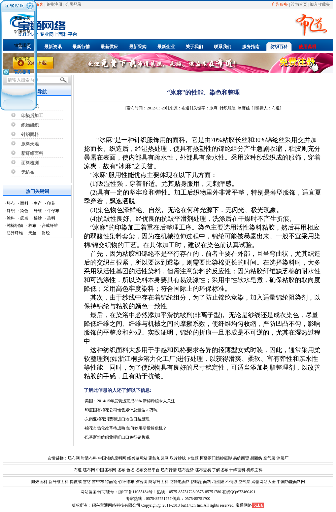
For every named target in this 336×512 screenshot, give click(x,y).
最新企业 (166, 46)
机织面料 (254, 470)
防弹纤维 (15, 233)
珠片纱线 (178, 458)
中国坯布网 (106, 470)
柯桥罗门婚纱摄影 (216, 458)
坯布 (11, 203)
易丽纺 (256, 458)
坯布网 (74, 458)
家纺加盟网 (158, 458)
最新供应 (109, 46)
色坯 (130, 470)
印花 (51, 203)
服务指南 (251, 46)
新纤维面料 (32, 153)
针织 (11, 210)
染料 (51, 218)
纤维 (38, 210)
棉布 (32, 225)
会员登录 (73, 4)
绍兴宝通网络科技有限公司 (116, 505)
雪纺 (86, 481)
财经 (46, 233)
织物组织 (30, 125)
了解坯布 (220, 470)
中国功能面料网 (290, 481)
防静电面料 (179, 481)
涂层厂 (282, 458)
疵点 (24, 218)
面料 (24, 203)
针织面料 (30, 134)
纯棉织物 (15, 225)
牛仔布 (53, 210)
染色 (24, 210)
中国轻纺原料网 (112, 458)
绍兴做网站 (137, 458)
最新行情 (81, 46)
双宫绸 (140, 481)
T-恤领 (192, 458)
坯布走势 (186, 470)
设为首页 (299, 4)
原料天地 (30, 143)
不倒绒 (230, 481)
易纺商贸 (241, 458)
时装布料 (89, 458)
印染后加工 (32, 115)
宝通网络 (244, 505)
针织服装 (228, 108)
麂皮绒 (75, 481)
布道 (78, 470)
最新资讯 (53, 46)
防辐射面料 (200, 481)
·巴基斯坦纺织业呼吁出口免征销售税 (116, 437)
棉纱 (38, 218)
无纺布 (27, 172)
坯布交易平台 (147, 470)
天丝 (32, 233)
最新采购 (137, 46)
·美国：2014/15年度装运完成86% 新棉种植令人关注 (129, 401)
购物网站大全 (263, 481)
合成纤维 (50, 225)
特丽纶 (110, 481)
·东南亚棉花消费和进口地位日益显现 (116, 419)
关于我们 (194, 46)
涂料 (11, 218)
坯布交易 (203, 470)
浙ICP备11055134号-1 (137, 491)
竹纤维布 (125, 481)
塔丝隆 (217, 481)
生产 (38, 203)
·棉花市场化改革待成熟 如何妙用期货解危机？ (125, 428)
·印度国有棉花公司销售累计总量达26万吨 (121, 410)
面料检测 (30, 162)
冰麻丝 (244, 108)
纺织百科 (279, 46)
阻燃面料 (39, 481)
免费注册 (54, 4)
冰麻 (213, 108)
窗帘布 (97, 481)
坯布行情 (169, 470)
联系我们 (222, 46)
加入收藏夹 (320, 4)
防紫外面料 (158, 481)
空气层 (268, 458)
